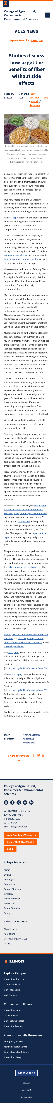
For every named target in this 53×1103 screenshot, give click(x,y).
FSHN (33, 94)
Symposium (24, 521)
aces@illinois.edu (19, 826)
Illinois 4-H (9, 903)
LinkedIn (31, 802)
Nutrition (35, 98)
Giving (7, 943)
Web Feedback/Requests (21, 835)
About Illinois (10, 929)
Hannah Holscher (31, 734)
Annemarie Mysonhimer (15, 255)
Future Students (12, 908)
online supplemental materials (22, 567)
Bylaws (7, 874)
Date (34, 40)
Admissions (9, 934)
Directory (8, 894)
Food (45, 98)
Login (10, 849)
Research (35, 105)
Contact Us (9, 884)
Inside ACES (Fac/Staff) (20, 842)
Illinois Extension (12, 898)
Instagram (6, 802)
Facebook (12, 802)
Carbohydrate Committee (34, 513)
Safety (7, 913)
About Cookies (26, 1073)
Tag (41, 40)
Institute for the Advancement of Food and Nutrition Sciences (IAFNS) (25, 509)
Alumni (7, 870)
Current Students (12, 889)
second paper (14, 674)
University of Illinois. (14, 646)
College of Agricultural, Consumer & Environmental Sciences (21, 15)
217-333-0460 (10, 822)
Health (34, 101)
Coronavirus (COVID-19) (15, 938)
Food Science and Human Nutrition (21, 259)
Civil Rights (9, 879)
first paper (13, 217)
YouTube (25, 802)
